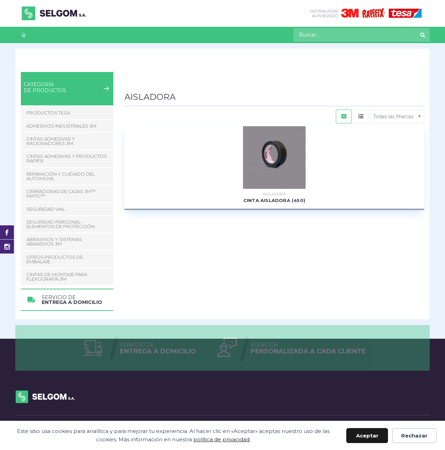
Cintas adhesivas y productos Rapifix (117, 66)
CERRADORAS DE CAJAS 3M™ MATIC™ (61, 193)
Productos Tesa (48, 112)
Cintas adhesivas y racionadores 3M (50, 141)
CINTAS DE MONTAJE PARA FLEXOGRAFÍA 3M (56, 277)
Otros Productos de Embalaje (54, 259)
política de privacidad (221, 439)
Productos (54, 66)
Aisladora (181, 66)
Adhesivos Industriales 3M (61, 126)
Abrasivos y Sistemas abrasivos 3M (54, 241)
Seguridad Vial (45, 209)
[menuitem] (23, 35)
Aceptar (367, 435)
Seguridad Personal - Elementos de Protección (60, 224)
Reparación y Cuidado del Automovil (60, 176)
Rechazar (414, 435)
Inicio (26, 66)
